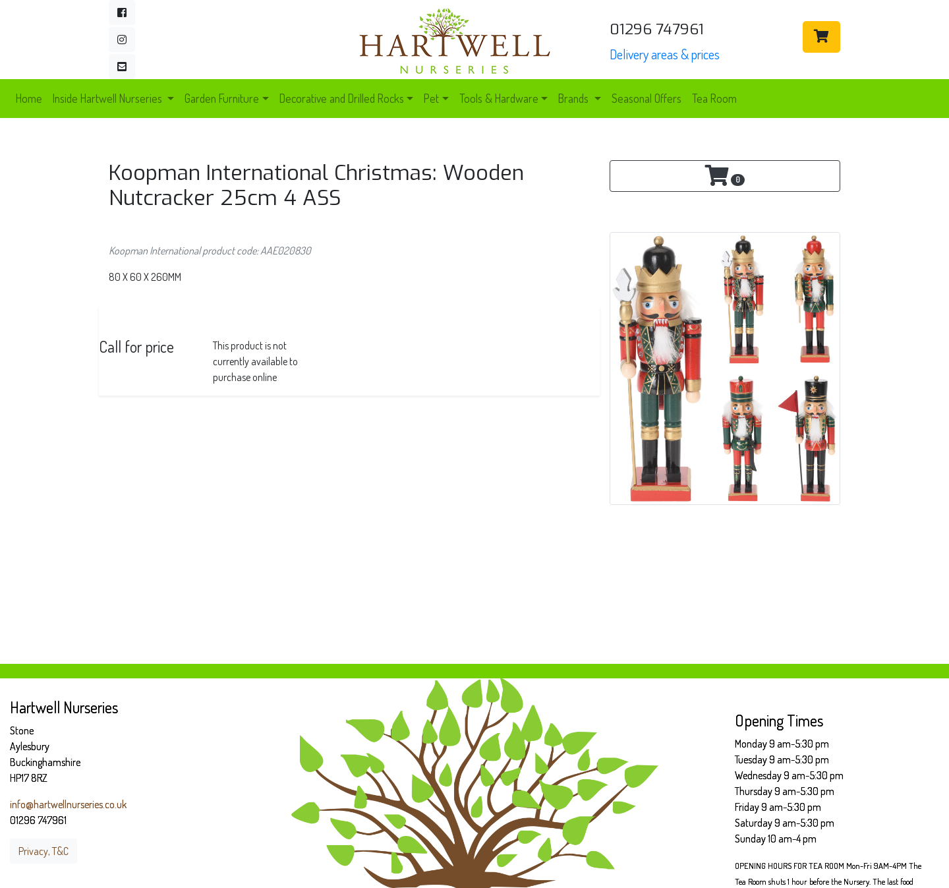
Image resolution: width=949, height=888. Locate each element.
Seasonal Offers (646, 98)
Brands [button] (574, 98)
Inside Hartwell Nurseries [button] (109, 98)
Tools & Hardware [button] (498, 98)
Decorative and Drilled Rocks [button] (341, 98)
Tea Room (714, 98)
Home (29, 98)
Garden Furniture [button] (222, 98)
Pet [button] (431, 98)
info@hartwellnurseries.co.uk (68, 804)
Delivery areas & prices (665, 54)
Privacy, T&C (43, 851)
